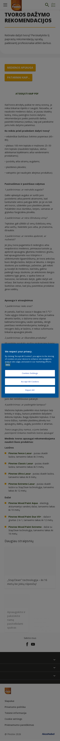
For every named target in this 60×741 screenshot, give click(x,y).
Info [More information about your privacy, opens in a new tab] (8, 364)
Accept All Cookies (30, 381)
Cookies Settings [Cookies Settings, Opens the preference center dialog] (30, 373)
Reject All (30, 390)
